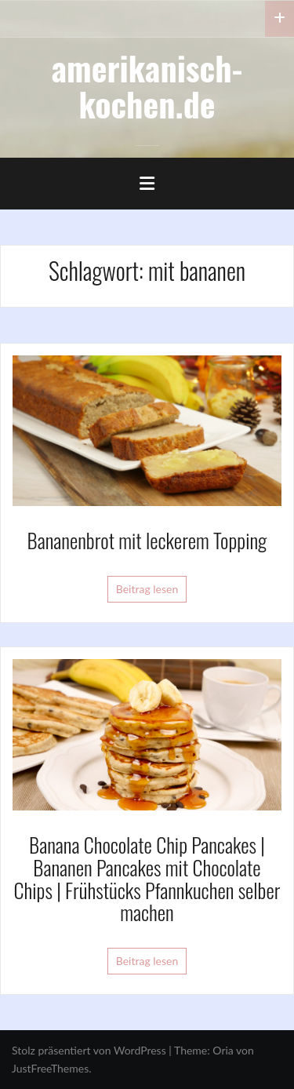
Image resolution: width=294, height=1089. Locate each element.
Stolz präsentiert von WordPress (89, 1050)
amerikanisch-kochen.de (147, 85)
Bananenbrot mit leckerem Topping (147, 540)
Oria (222, 1050)
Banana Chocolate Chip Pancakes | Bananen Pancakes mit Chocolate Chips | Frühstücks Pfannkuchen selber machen (147, 878)
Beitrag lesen (147, 588)
